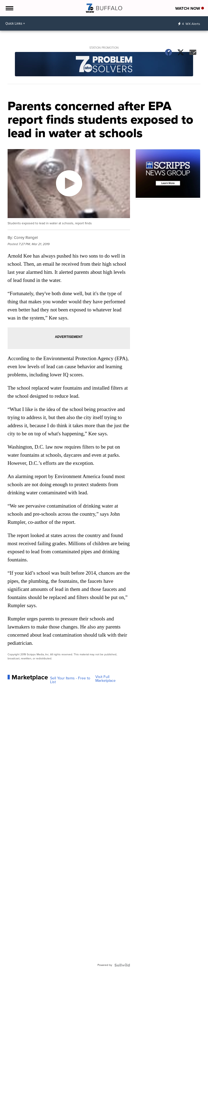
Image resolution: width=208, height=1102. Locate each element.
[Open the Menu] (9, 8)
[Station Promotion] (104, 64)
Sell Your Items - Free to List (70, 680)
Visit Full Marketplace (105, 679)
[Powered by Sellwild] (122, 965)
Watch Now (189, 8)
